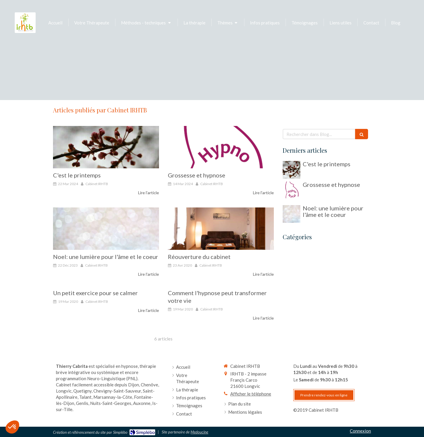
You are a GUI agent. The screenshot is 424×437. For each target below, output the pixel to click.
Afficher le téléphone (250, 393)
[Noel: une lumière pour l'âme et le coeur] (106, 228)
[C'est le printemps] (106, 147)
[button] (12, 427)
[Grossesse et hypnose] (221, 147)
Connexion (360, 430)
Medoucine (199, 432)
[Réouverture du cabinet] (221, 228)
